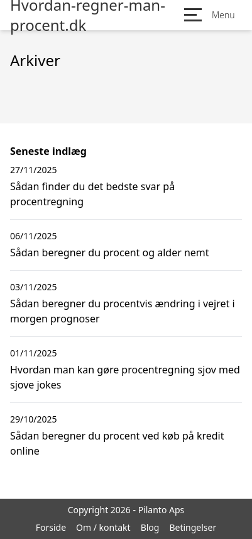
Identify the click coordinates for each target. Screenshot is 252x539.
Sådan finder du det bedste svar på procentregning (92, 193)
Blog (150, 527)
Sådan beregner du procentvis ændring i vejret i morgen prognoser (122, 311)
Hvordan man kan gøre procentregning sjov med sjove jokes (125, 377)
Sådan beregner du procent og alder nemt (109, 252)
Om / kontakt (103, 527)
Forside (51, 527)
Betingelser (192, 527)
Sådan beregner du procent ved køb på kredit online (117, 443)
